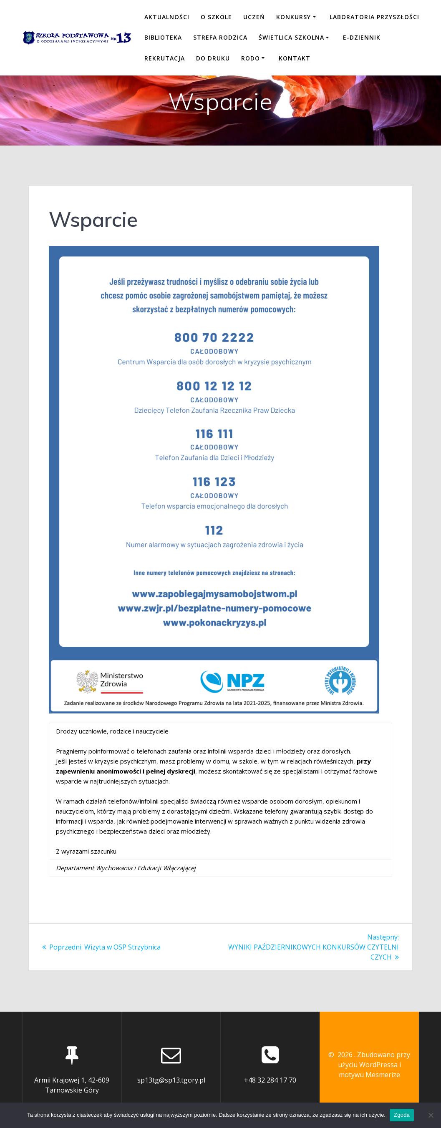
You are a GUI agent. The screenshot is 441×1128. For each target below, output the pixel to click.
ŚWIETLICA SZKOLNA (291, 37)
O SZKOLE (216, 17)
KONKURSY (293, 17)
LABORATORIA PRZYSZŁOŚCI (374, 17)
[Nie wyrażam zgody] (430, 1115)
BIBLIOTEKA (163, 37)
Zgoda (402, 1115)
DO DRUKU (213, 58)
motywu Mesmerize (369, 1074)
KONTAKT (294, 58)
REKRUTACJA (164, 58)
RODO (250, 58)
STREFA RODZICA (220, 37)
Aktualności (166, 17)
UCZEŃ (254, 17)
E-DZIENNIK (362, 37)
